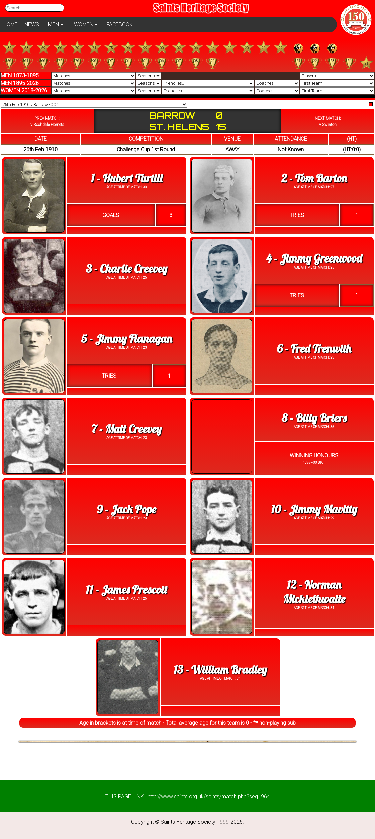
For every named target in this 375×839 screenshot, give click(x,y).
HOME (10, 24)
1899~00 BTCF (314, 462)
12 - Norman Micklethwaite (314, 591)
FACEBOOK (119, 24)
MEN (55, 24)
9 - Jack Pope (126, 509)
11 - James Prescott (126, 589)
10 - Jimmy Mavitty (314, 509)
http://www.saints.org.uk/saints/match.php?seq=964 (209, 796)
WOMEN (86, 24)
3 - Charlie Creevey (126, 268)
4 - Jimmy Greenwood (314, 258)
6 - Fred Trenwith (314, 348)
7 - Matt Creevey (127, 429)
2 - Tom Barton (314, 178)
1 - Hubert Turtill (126, 178)
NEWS (31, 24)
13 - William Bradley (220, 669)
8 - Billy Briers (314, 418)
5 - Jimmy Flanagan (126, 338)
